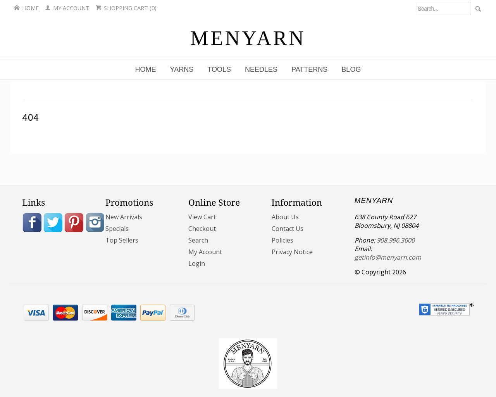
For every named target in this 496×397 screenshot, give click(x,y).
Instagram (95, 222)
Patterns (309, 69)
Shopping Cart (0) (126, 8)
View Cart (202, 217)
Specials (117, 228)
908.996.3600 (396, 240)
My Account (67, 8)
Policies (282, 240)
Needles (261, 69)
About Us (285, 217)
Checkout (202, 228)
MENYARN (248, 38)
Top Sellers (121, 240)
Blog (351, 69)
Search (198, 240)
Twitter (53, 222)
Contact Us (287, 228)
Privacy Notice (292, 252)
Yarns (182, 69)
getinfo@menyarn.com (388, 257)
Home (26, 8)
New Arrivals (123, 217)
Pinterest (74, 222)
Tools (219, 69)
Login (196, 263)
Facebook (32, 222)
